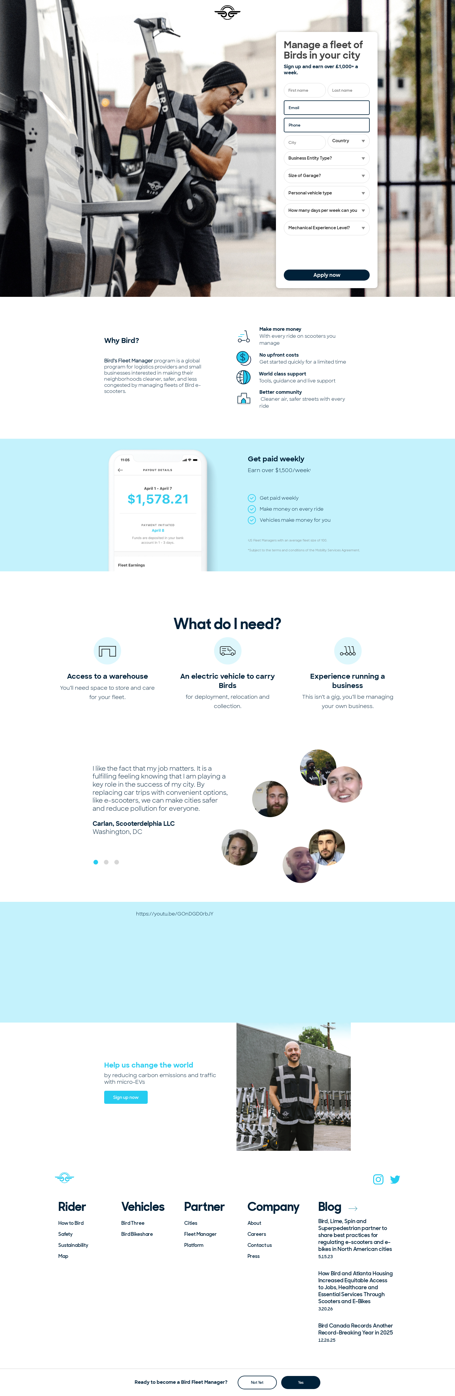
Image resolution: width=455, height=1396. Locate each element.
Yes (301, 1382)
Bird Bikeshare (137, 1234)
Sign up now (126, 1097)
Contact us (260, 1245)
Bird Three (133, 1223)
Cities (190, 1223)
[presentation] (328, 252)
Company (274, 1206)
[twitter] (395, 1181)
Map (63, 1256)
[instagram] (378, 1181)
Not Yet (257, 1382)
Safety (65, 1234)
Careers (257, 1234)
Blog (337, 1207)
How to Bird (70, 1223)
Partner (204, 1206)
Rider (72, 1206)
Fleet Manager (200, 1234)
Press (254, 1256)
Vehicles (143, 1206)
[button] (96, 862)
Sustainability (73, 1245)
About (254, 1223)
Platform (193, 1245)
